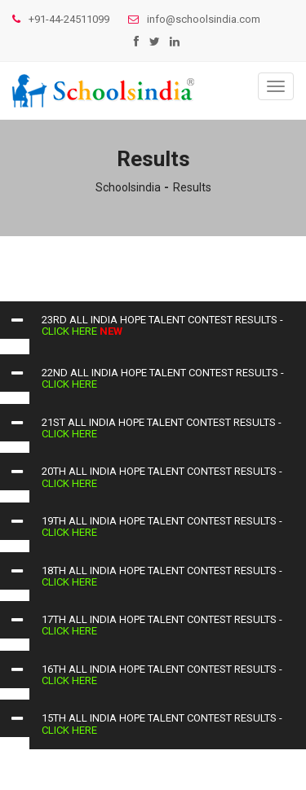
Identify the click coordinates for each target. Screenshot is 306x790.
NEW (111, 331)
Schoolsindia (128, 187)
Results (192, 187)
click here (71, 331)
